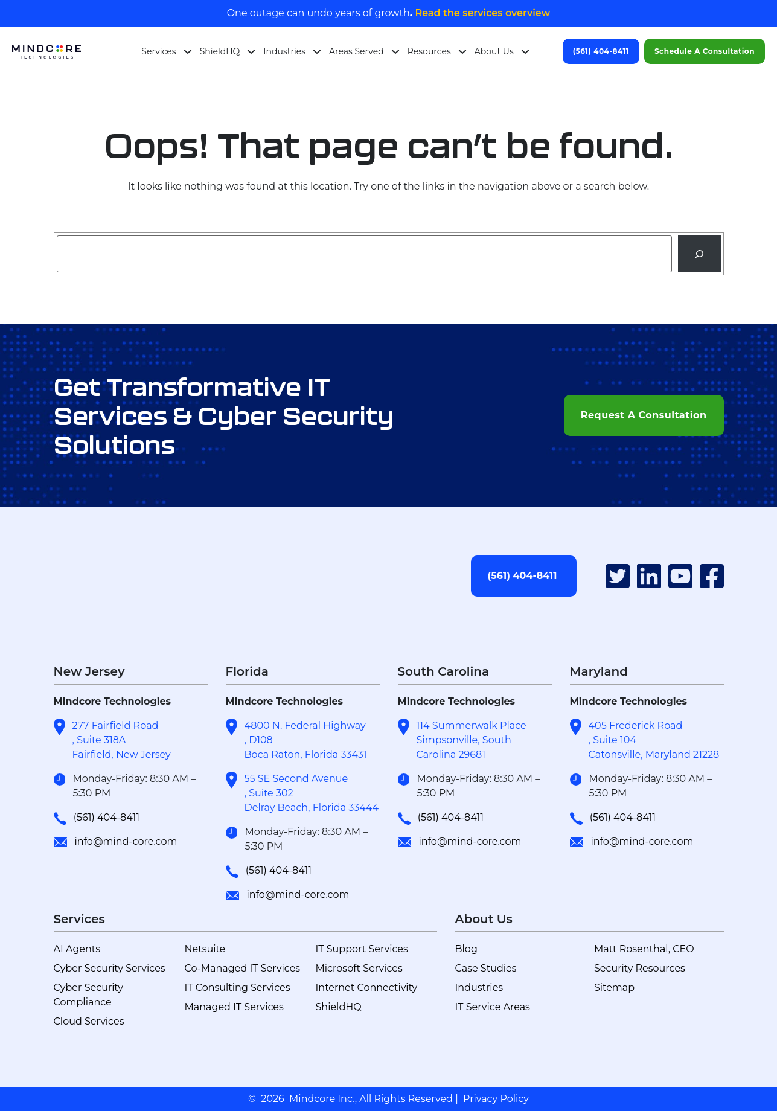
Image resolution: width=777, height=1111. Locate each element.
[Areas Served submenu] (395, 51)
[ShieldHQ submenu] (251, 51)
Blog (466, 949)
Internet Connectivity (367, 987)
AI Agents (77, 949)
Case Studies (486, 968)
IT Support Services (362, 949)
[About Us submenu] (525, 51)
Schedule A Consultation (704, 51)
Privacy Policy (496, 1098)
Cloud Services (89, 1021)
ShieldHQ (339, 1007)
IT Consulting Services (237, 987)
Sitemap (614, 987)
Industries (479, 987)
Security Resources (639, 968)
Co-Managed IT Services (243, 968)
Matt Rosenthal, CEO (644, 949)
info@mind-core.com (125, 841)
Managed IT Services (234, 1007)
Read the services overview (481, 13)
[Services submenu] (188, 51)
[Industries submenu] (317, 51)
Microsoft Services (359, 968)
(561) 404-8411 (601, 51)
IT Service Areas (492, 1007)
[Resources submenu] (462, 51)
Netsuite (205, 949)
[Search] (699, 253)
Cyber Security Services (109, 968)
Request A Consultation (644, 415)
